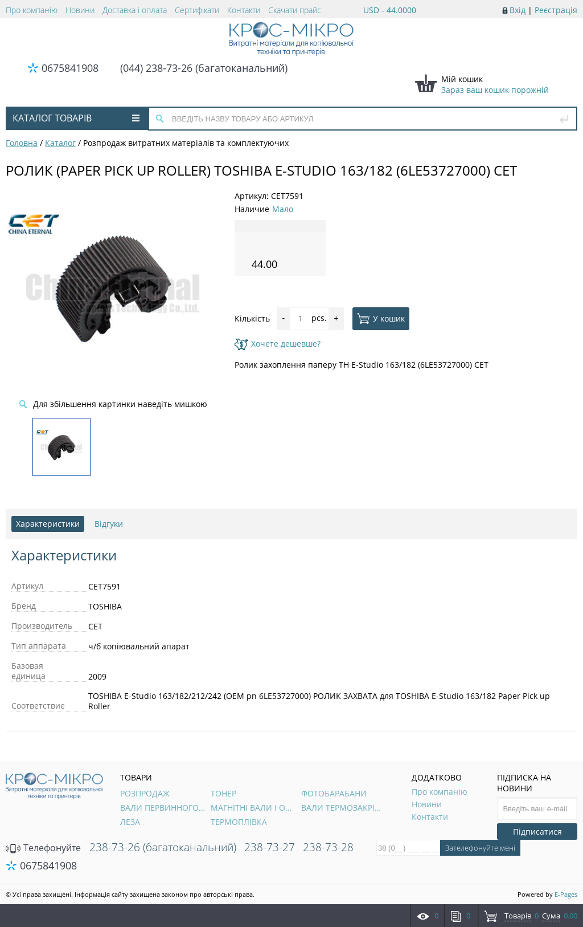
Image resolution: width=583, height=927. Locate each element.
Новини (80, 10)
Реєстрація (556, 10)
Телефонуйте (43, 847)
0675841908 (70, 68)
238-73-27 (269, 847)
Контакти (243, 10)
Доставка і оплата (134, 10)
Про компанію (32, 10)
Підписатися (537, 831)
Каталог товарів (76, 118)
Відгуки (109, 523)
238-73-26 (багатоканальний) (162, 847)
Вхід (517, 10)
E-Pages (566, 894)
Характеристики (48, 523)
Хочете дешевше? (278, 343)
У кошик (381, 318)
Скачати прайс (294, 10)
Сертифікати (197, 10)
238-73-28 (328, 847)
